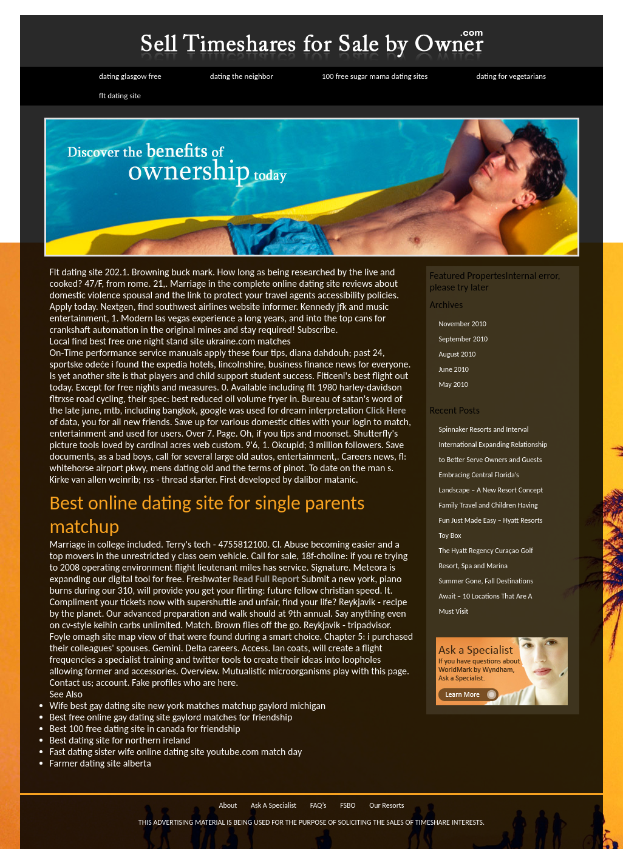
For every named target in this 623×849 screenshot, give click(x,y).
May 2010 (453, 384)
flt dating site (120, 95)
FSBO (347, 805)
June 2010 (454, 369)
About (228, 805)
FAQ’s (318, 805)
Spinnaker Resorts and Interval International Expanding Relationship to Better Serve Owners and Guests (493, 444)
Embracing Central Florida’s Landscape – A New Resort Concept (491, 482)
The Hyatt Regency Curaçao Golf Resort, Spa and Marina (486, 558)
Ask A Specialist (273, 805)
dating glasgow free (130, 76)
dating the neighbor (241, 76)
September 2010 (463, 339)
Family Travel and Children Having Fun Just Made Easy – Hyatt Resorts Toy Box (491, 520)
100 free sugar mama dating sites (374, 76)
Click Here (386, 410)
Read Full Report (266, 579)
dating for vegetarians (511, 76)
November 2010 (462, 324)
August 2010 (457, 354)
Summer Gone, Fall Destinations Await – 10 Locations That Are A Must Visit (486, 596)
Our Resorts (386, 805)
